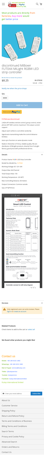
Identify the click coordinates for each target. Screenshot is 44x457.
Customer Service (9, 405)
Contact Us (6, 452)
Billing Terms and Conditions (14, 426)
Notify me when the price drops (14, 88)
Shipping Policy (8, 410)
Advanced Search (9, 441)
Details (4, 154)
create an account (20, 311)
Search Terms (8, 431)
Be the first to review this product (12, 77)
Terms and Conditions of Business (17, 421)
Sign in (9, 311)
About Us (6, 400)
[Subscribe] (36, 393)
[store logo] (16, 4)
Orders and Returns (10, 447)
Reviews (5, 303)
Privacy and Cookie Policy (13, 436)
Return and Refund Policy (13, 416)
